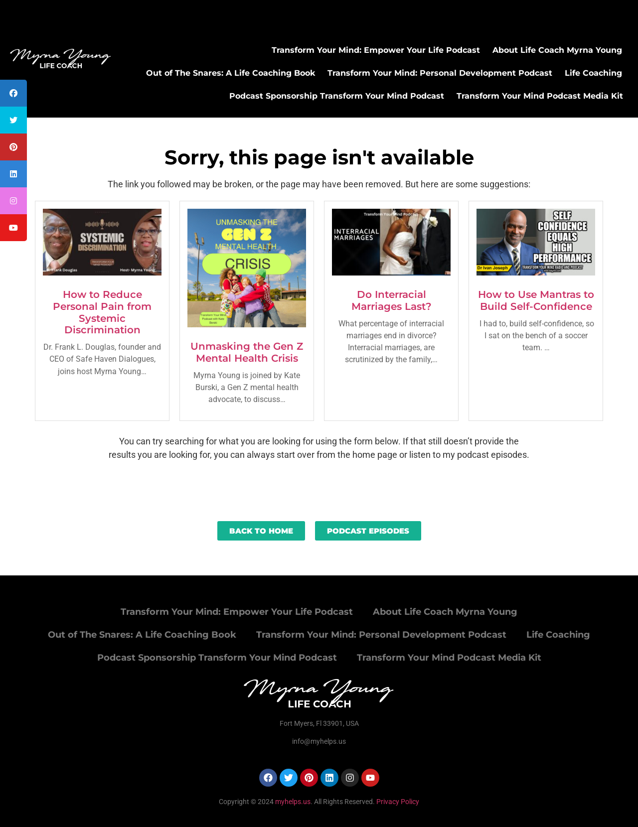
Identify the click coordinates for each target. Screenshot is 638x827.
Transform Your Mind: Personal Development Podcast (439, 73)
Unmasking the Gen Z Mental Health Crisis (246, 352)
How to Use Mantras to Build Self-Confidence (536, 300)
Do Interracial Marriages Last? (391, 300)
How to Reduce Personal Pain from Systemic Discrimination (102, 312)
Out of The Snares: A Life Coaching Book (230, 73)
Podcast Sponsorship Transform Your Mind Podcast (336, 96)
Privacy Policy (397, 802)
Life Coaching (593, 73)
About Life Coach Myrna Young (557, 50)
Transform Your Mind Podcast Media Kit (540, 96)
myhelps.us (292, 802)
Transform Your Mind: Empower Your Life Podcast (376, 50)
